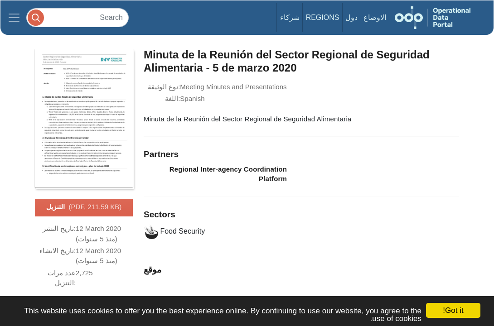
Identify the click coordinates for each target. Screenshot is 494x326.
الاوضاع (374, 17)
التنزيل (84, 207)
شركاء (290, 17)
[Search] (77, 17)
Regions (322, 17)
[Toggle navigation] (14, 18)
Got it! (453, 310)
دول (351, 17)
